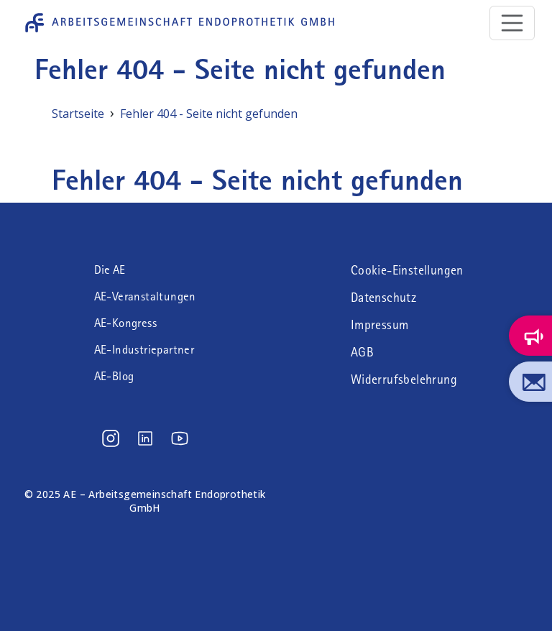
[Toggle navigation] (512, 23)
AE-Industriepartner (144, 349)
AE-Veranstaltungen (145, 296)
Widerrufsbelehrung (404, 379)
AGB (362, 352)
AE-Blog (114, 376)
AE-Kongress (125, 323)
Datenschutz (383, 297)
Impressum (380, 325)
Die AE (109, 269)
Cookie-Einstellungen (407, 270)
